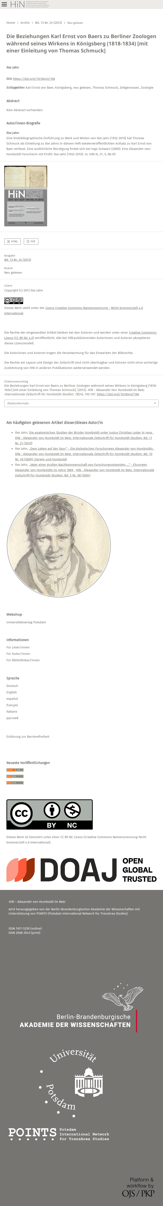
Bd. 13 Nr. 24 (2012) (48, 23)
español (12, 699)
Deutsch (12, 686)
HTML (14, 241)
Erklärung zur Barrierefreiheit (27, 737)
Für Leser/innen (18, 647)
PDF (32, 241)
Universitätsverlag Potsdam (26, 622)
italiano (11, 711)
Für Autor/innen (18, 654)
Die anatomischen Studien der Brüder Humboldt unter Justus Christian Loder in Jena (91, 432)
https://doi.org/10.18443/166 (34, 79)
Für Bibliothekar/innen (23, 660)
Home (10, 23)
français (12, 705)
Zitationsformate (18, 403)
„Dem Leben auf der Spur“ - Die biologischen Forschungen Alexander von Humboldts (91, 449)
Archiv (25, 23)
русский (12, 718)
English (11, 692)
